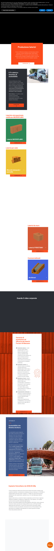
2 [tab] (22, 139)
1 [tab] (21, 139)
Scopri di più (19, 63)
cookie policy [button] (35, 3)
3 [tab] (23, 139)
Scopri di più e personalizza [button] (8, 10)
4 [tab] (24, 139)
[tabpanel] (16, 129)
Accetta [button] (49, 10)
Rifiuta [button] (42, 10)
